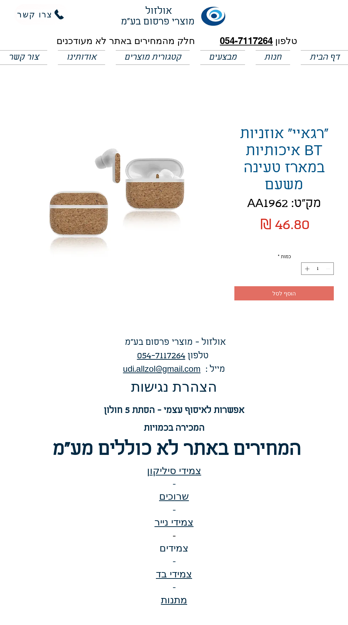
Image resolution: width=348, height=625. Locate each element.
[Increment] (306, 269)
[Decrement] (329, 269)
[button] (222, 57)
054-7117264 (246, 40)
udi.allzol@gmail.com (161, 369)
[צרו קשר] (41, 14)
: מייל (213, 369)
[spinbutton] (318, 269)
